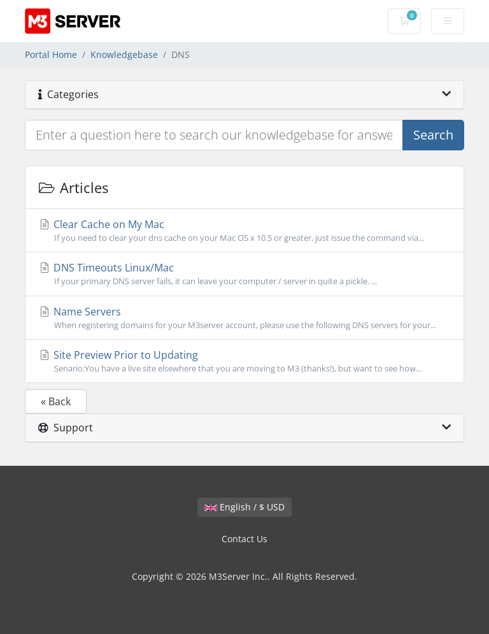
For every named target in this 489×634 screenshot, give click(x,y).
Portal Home (51, 54)
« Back (56, 401)
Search (433, 134)
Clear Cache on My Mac (244, 230)
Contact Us (244, 539)
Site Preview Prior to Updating (244, 361)
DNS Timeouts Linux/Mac (244, 274)
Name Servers (244, 318)
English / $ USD (244, 507)
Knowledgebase (124, 54)
